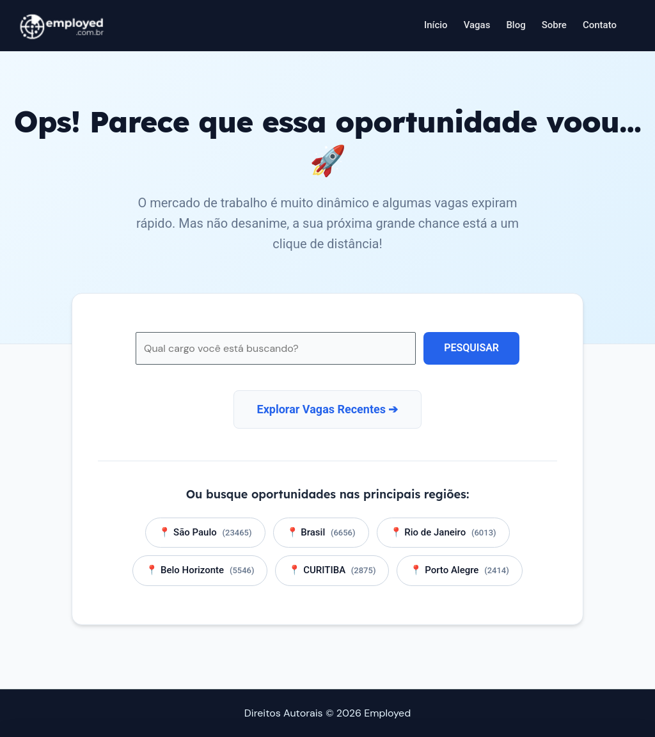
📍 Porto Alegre (459, 570)
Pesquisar (471, 348)
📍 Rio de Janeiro (443, 532)
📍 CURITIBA (331, 570)
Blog (515, 25)
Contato (600, 25)
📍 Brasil (321, 532)
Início (436, 25)
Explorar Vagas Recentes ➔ (328, 409)
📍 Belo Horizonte (200, 570)
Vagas (477, 25)
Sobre (554, 25)
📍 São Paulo (205, 532)
